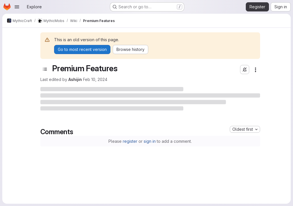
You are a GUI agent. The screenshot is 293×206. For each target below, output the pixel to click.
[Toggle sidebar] (45, 69)
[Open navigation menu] (16, 6)
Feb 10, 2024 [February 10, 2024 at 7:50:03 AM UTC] (95, 79)
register (130, 141)
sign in (150, 141)
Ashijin (75, 79)
